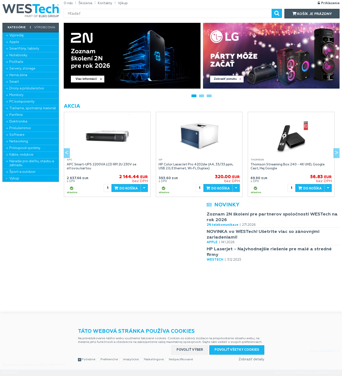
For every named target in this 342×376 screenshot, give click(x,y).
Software (17, 134)
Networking (18, 141)
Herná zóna (18, 75)
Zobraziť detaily (251, 359)
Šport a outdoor (22, 172)
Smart (14, 81)
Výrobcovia (44, 27)
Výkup (14, 178)
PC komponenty (22, 101)
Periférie (16, 115)
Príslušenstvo (20, 128)
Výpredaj (16, 35)
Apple (14, 42)
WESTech (30, 10)
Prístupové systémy (24, 148)
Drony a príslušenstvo (26, 88)
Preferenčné (109, 359)
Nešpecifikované (181, 359)
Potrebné (88, 359)
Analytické (131, 359)
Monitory (16, 95)
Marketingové (154, 359)
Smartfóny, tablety (24, 48)
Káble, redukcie (21, 154)
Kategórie (17, 27)
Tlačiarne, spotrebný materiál (32, 108)
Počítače (16, 62)
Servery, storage (22, 68)
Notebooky (18, 55)
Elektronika (18, 121)
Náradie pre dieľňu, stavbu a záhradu (31, 163)
